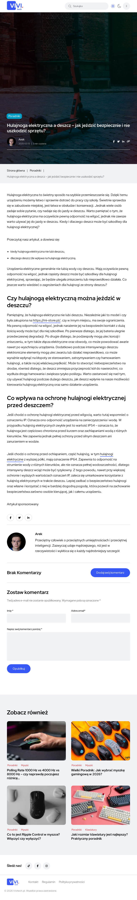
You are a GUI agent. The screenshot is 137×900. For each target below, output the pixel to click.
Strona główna (16, 170)
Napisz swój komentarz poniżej (24, 629)
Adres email (78, 610)
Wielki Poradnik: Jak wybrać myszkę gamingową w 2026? (98, 772)
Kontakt (33, 882)
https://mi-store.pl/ (46, 320)
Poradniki (35, 170)
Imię (10, 610)
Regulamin (48, 882)
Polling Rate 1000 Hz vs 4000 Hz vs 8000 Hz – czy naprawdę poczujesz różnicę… (33, 774)
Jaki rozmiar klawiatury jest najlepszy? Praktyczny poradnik (99, 837)
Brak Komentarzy (24, 572)
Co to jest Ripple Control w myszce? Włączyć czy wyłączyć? (33, 837)
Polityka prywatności (72, 882)
